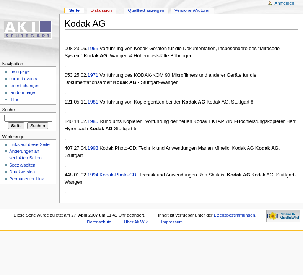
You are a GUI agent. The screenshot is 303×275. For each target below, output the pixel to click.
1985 (93, 121)
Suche (8, 109)
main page (19, 71)
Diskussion (101, 10)
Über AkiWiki (136, 222)
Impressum (172, 222)
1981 (93, 102)
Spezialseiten (22, 165)
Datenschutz (99, 222)
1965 (93, 48)
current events (23, 78)
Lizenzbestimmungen (234, 215)
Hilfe (13, 99)
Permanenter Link (26, 178)
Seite (74, 10)
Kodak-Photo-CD (117, 175)
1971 (93, 75)
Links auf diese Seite (29, 144)
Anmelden (285, 3)
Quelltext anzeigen (146, 10)
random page (22, 92)
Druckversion (22, 172)
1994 (93, 175)
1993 (93, 148)
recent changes (24, 85)
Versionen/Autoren (192, 10)
